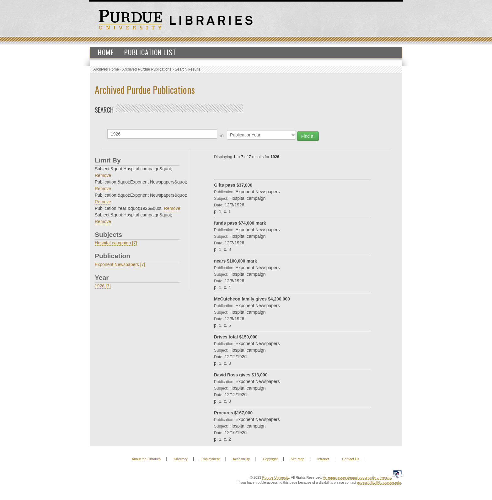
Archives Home (106, 69)
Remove (103, 175)
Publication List (150, 52)
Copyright (270, 459)
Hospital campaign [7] (116, 242)
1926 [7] (103, 285)
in (222, 135)
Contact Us (350, 459)
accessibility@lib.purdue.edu (379, 482)
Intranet (323, 459)
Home (106, 52)
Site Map (297, 459)
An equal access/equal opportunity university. (357, 477)
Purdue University (275, 477)
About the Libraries (146, 459)
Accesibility (241, 459)
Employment (210, 459)
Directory (181, 459)
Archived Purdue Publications (147, 69)
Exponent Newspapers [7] (120, 264)
